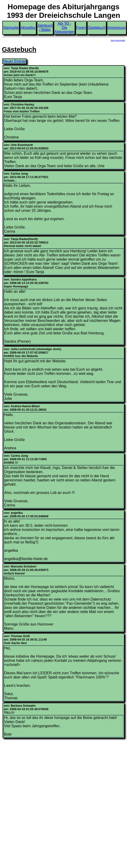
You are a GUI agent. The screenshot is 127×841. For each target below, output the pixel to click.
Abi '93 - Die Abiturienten (64, 28)
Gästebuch (97, 28)
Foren (81, 28)
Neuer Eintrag (14, 61)
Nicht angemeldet (118, 40)
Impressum (117, 28)
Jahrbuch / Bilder (45, 28)
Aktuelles (28, 28)
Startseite (11, 28)
